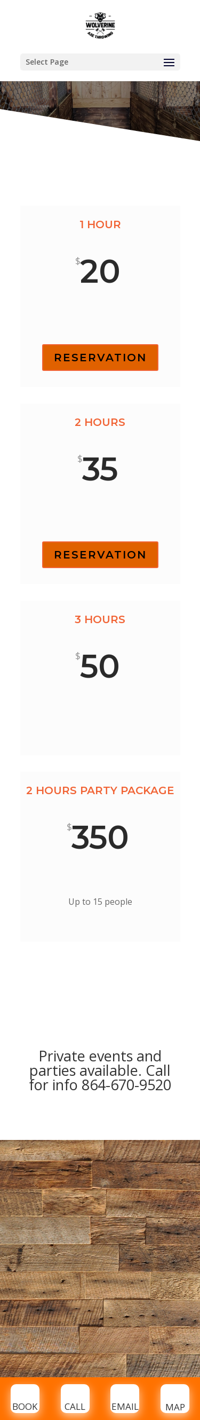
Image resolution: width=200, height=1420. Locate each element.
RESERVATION (100, 357)
